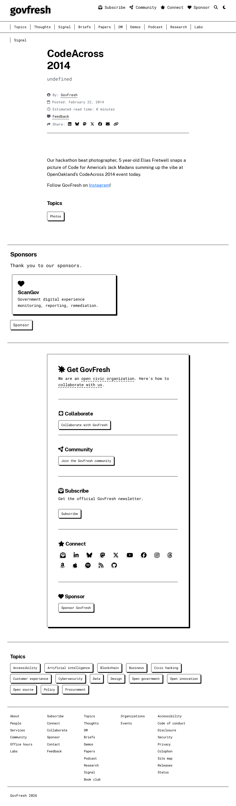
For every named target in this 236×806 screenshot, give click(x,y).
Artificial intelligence (68, 668)
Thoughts (42, 27)
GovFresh (69, 95)
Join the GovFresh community (86, 460)
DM (120, 27)
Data (96, 678)
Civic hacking (166, 668)
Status (163, 772)
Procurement (75, 689)
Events (126, 723)
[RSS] (101, 567)
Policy (49, 689)
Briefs (84, 27)
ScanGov (28, 292)
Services (17, 730)
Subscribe (113, 7)
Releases (165, 765)
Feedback (61, 116)
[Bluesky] (89, 557)
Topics (20, 27)
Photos (55, 216)
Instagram (99, 185)
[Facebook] (143, 557)
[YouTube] (130, 557)
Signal (64, 27)
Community (144, 7)
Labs (199, 27)
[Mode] (224, 7)
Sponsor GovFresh (76, 607)
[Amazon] (62, 567)
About (14, 716)
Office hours (21, 744)
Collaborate (57, 730)
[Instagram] (157, 557)
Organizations (133, 716)
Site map (165, 758)
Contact (53, 744)
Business (136, 668)
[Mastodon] (102, 557)
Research (178, 27)
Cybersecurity (71, 678)
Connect (173, 7)
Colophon (165, 751)
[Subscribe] (63, 557)
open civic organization (107, 378)
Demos (135, 27)
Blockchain (109, 668)
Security (165, 737)
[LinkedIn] (76, 557)
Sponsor (200, 7)
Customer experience (30, 678)
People (15, 723)
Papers (104, 27)
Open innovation (184, 678)
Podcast (155, 27)
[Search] (217, 7)
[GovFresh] (30, 10)
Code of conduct (171, 723)
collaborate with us (80, 384)
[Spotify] (87, 567)
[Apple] (75, 567)
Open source (23, 689)
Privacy (164, 744)
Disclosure (167, 730)
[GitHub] (114, 567)
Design (116, 678)
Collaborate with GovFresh (84, 425)
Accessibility (25, 668)
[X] (116, 557)
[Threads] (170, 557)
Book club (92, 779)
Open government (146, 678)
